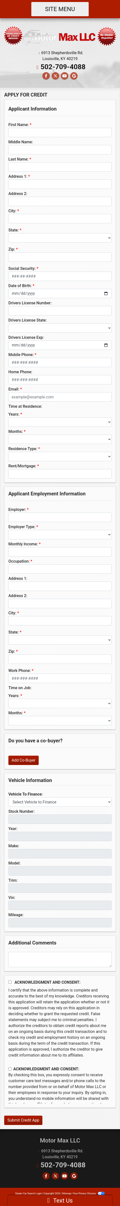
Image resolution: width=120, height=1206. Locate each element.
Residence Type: (22, 448)
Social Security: (22, 268)
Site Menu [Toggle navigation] (60, 9)
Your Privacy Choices (89, 1193)
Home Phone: (20, 372)
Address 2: (17, 193)
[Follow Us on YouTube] (64, 76)
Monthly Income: (23, 544)
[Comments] (60, 959)
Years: (13, 414)
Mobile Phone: (21, 354)
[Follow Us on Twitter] (55, 76)
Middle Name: (20, 142)
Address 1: (17, 176)
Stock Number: (21, 811)
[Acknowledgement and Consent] (10, 982)
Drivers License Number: (29, 303)
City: (12, 211)
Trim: (12, 880)
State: (13, 230)
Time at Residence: (25, 406)
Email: (13, 389)
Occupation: (19, 561)
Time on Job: (19, 687)
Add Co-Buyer (23, 760)
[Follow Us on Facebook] (46, 76)
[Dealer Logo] (60, 35)
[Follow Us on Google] (74, 76)
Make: (13, 846)
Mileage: (15, 915)
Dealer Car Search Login (28, 1193)
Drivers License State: (27, 320)
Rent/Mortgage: (22, 466)
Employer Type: (21, 526)
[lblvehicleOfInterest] (60, 802)
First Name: (18, 124)
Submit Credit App (23, 1120)
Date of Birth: (20, 285)
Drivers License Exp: (26, 337)
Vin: (11, 897)
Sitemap (66, 1193)
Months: (15, 431)
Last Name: (18, 159)
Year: (12, 828)
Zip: (11, 249)
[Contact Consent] (10, 1069)
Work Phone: (19, 670)
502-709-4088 (63, 67)
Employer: (17, 509)
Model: (14, 863)
